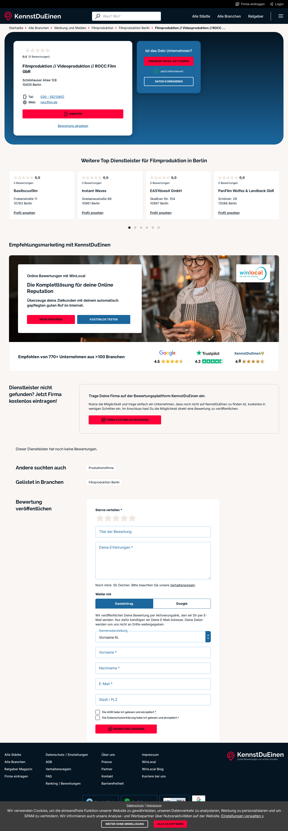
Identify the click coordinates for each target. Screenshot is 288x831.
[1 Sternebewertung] (100, 518)
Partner (106, 769)
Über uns (108, 754)
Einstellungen (78, 754)
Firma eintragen (16, 776)
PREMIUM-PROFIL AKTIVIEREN (168, 61)
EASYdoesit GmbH (166, 190)
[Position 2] (135, 227)
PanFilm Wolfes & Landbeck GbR (246, 190)
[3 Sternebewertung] (116, 518)
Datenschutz (55, 754)
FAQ (49, 776)
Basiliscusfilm (26, 190)
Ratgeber (255, 16)
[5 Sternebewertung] (132, 518)
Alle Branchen (229, 16)
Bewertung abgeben (73, 126)
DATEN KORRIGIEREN (169, 81)
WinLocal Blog (153, 769)
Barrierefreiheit (112, 783)
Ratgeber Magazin (18, 769)
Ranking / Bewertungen (63, 783)
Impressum (150, 754)
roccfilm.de (48, 102)
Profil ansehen (25, 213)
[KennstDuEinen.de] (32, 16)
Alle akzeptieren (170, 824)
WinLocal (149, 762)
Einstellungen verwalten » (242, 816)
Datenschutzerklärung (121, 717)
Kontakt (107, 776)
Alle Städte (201, 16)
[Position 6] (159, 227)
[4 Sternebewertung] (124, 518)
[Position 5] (153, 227)
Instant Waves (94, 190)
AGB (110, 712)
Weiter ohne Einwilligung (124, 824)
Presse (106, 762)
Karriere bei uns (154, 776)
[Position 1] (129, 227)
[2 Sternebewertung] (108, 518)
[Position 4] (147, 227)
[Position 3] (141, 227)
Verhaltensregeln (182, 585)
